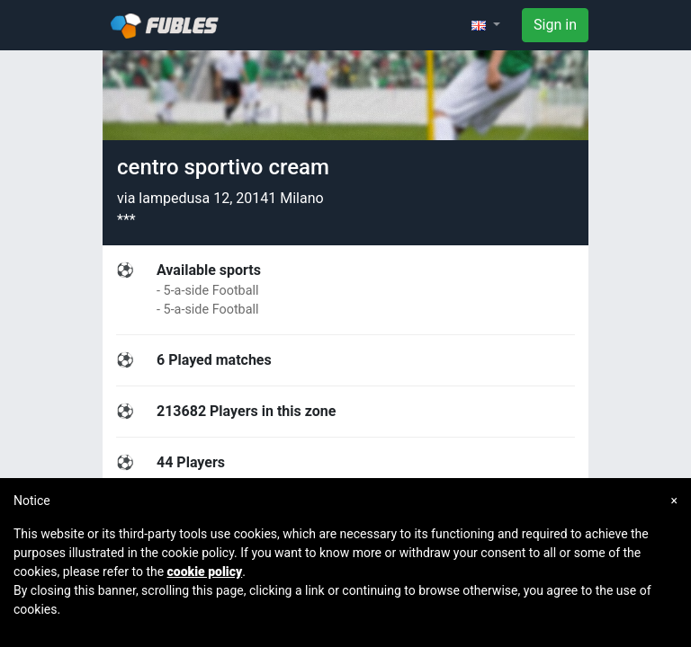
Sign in (555, 24)
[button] (485, 25)
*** (126, 219)
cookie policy (205, 571)
